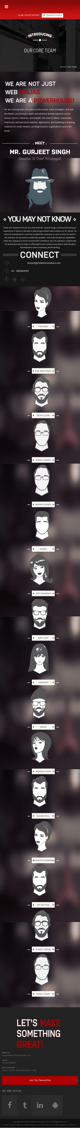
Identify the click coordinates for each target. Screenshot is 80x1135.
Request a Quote (52, 15)
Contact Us (72, 1125)
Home (63, 66)
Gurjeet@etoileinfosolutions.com (44, 263)
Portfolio (27, 1125)
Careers (38, 1125)
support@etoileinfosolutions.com (16, 1055)
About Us (12, 1125)
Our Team (46, 1125)
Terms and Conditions (58, 1125)
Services (20, 1125)
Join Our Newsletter (40, 1080)
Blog (32, 1125)
